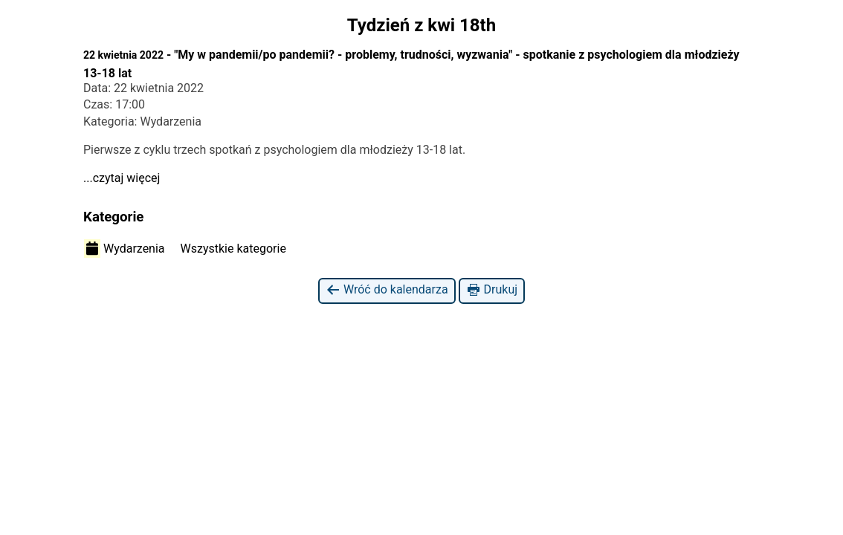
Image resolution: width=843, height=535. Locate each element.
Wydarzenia (124, 248)
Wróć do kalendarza (387, 290)
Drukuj (491, 290)
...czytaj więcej (121, 178)
